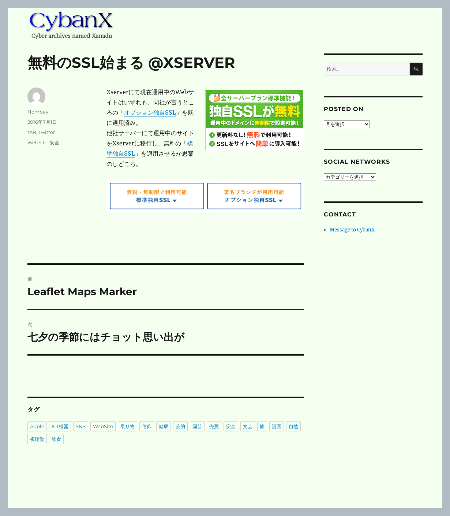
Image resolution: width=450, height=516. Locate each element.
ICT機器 (60, 426)
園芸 (197, 426)
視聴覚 (37, 439)
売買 (214, 426)
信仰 (146, 426)
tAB (31, 132)
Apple (37, 426)
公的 (180, 426)
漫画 (276, 426)
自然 (293, 426)
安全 (54, 142)
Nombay (37, 112)
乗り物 (127, 426)
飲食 (56, 439)
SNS (81, 426)
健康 (163, 426)
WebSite (37, 142)
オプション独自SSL (150, 112)
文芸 (247, 426)
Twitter (46, 132)
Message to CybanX (352, 230)
